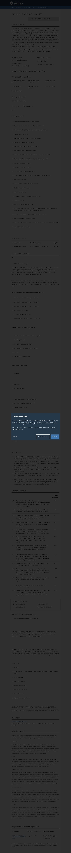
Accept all (55, 436)
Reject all (14, 436)
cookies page (18, 429)
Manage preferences (43, 436)
